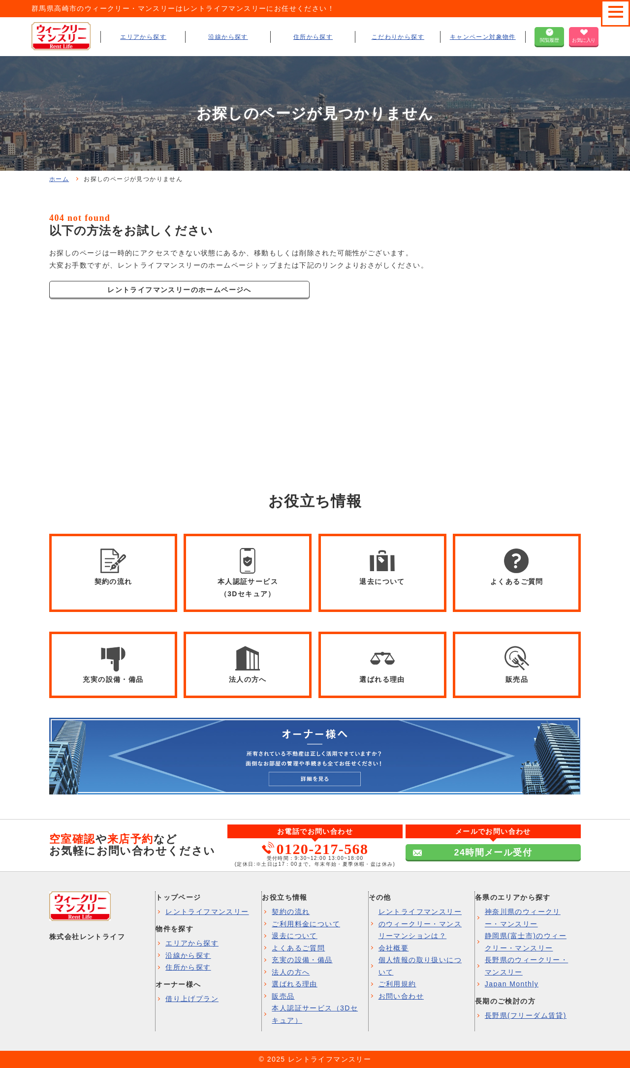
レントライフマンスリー (207, 911)
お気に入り (584, 40)
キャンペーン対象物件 (483, 36)
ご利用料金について (306, 924)
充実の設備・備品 (302, 960)
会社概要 (393, 948)
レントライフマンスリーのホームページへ (179, 290)
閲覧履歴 (549, 40)
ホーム (59, 179)
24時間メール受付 (493, 852)
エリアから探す (143, 36)
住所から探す (313, 36)
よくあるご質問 (298, 948)
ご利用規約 (397, 984)
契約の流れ (291, 911)
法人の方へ (291, 972)
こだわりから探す (398, 36)
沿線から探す (228, 36)
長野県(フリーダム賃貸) (526, 1015)
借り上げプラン (192, 999)
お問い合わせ (401, 996)
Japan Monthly (511, 984)
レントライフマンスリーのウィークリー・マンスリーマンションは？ (420, 924)
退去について (294, 936)
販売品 (283, 996)
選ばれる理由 (294, 984)
